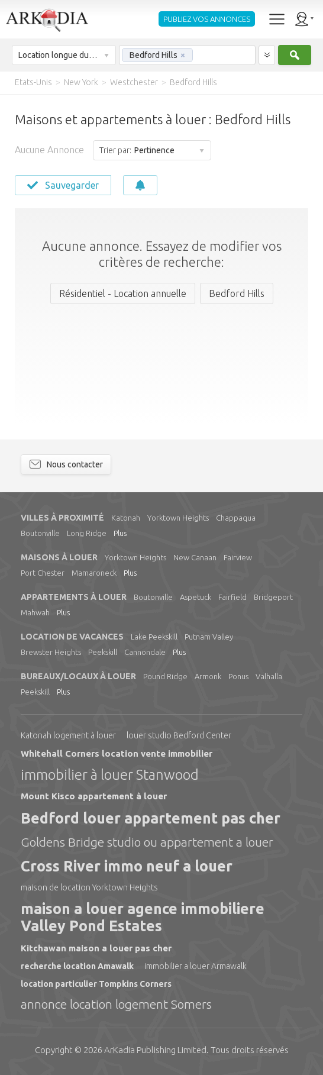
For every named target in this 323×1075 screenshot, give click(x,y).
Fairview (238, 557)
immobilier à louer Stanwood (110, 775)
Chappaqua (236, 518)
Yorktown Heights (178, 518)
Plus (120, 533)
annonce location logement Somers (116, 1004)
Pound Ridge (165, 676)
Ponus (238, 676)
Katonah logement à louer (68, 735)
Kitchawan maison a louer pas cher (96, 948)
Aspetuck (195, 597)
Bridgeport (273, 597)
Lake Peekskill (154, 636)
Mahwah (35, 612)
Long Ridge (86, 533)
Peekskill (102, 652)
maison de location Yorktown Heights (89, 887)
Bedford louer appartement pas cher (150, 818)
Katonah (125, 518)
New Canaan (195, 557)
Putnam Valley (209, 636)
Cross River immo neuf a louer (126, 866)
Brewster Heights (51, 652)
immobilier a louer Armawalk (195, 966)
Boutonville (40, 533)
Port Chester (42, 573)
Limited (155, 1050)
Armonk (208, 676)
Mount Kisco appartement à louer (94, 796)
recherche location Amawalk (77, 966)
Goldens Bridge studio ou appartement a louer (147, 842)
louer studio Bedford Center (179, 735)
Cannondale (145, 652)
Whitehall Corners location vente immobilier (116, 753)
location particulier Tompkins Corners (96, 984)
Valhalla (269, 676)
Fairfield (232, 597)
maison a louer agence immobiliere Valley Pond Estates (142, 917)
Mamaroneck (94, 573)
